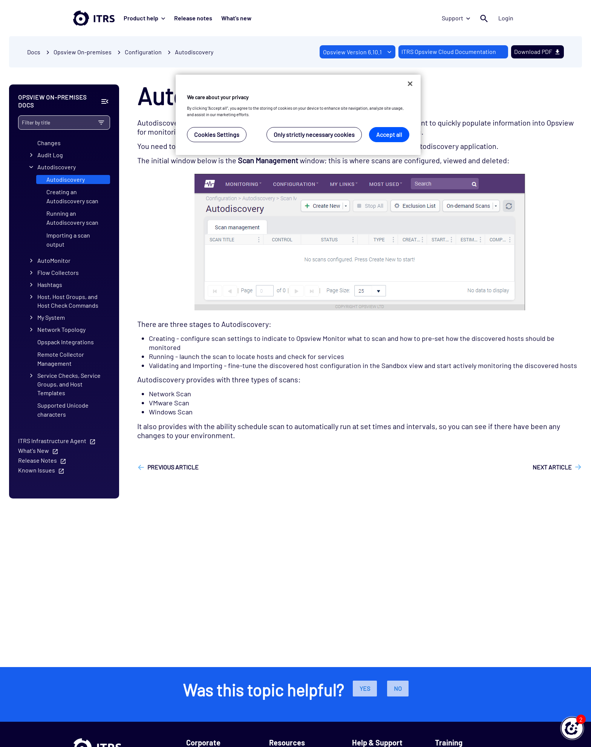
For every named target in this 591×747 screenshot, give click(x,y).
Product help (144, 17)
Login (505, 17)
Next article (552, 467)
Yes (365, 688)
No (398, 688)
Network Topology (61, 329)
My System (51, 317)
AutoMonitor (53, 260)
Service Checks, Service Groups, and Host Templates (69, 384)
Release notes (193, 17)
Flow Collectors (58, 272)
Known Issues (36, 470)
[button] (572, 728)
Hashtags (49, 284)
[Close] (410, 83)
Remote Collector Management (60, 359)
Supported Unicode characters (63, 410)
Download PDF (537, 51)
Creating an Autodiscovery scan (72, 196)
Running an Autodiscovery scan (72, 218)
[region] (298, 115)
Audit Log (50, 154)
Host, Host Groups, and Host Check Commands (67, 301)
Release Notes (37, 460)
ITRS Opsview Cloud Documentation (448, 51)
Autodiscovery (194, 51)
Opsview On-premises (83, 51)
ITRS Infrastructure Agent (52, 440)
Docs (33, 51)
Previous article (173, 467)
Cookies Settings (216, 134)
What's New (33, 450)
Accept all (389, 134)
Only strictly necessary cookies (314, 134)
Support (456, 17)
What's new (236, 17)
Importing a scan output (68, 240)
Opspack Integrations (65, 341)
